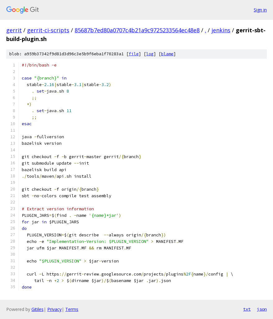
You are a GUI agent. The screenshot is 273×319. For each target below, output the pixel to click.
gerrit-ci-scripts (48, 30)
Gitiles (37, 309)
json (262, 309)
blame (167, 54)
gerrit (14, 30)
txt (247, 309)
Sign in (260, 10)
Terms (71, 309)
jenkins (220, 30)
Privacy (54, 309)
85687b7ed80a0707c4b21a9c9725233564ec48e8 (137, 30)
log (150, 54)
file (134, 54)
